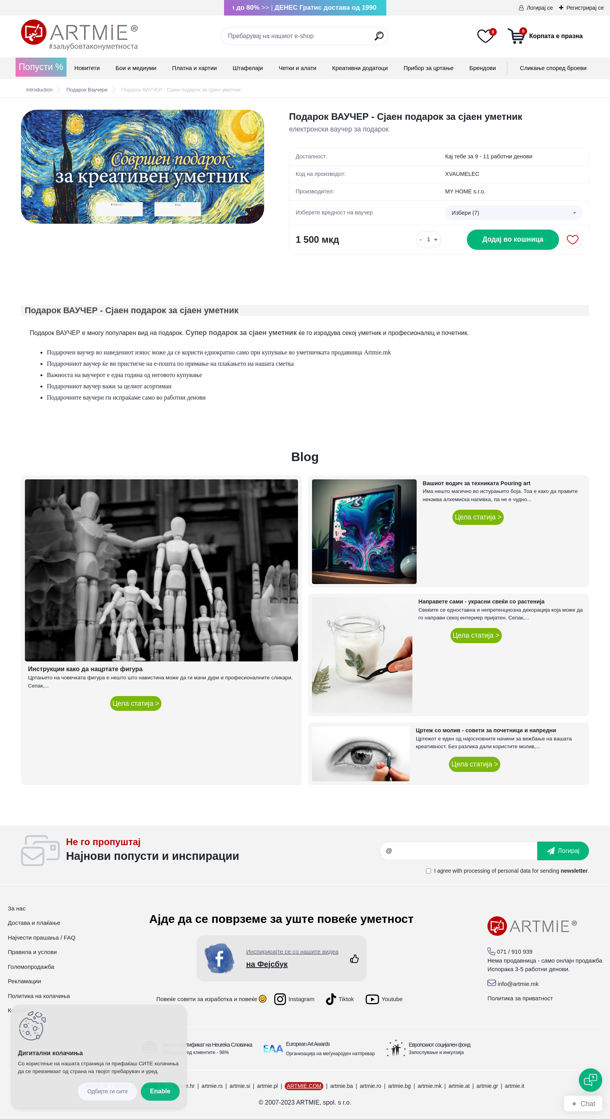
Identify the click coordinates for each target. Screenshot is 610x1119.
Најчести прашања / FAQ (41, 937)
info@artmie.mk (518, 983)
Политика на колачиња (39, 996)
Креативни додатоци (360, 68)
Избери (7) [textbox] (465, 213)
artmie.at (459, 1086)
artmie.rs (212, 1086)
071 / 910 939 (515, 951)
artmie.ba (341, 1086)
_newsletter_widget (223, 851)
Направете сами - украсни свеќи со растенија (482, 601)
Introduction (39, 90)
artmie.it (514, 1086)
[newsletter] (563, 851)
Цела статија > (135, 703)
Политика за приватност (520, 998)
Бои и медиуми (136, 68)
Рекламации (24, 981)
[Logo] (79, 35)
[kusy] (428, 239)
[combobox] (513, 213)
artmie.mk (430, 1086)
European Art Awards (308, 1044)
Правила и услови (32, 952)
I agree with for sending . (511, 871)
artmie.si (240, 1086)
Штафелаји (248, 68)
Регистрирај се (585, 8)
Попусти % (41, 67)
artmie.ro (370, 1086)
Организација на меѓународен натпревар (330, 1053)
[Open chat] (590, 1080)
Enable (160, 1091)
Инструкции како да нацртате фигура (85, 669)
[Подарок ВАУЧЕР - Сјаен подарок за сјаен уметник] (142, 167)
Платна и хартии (194, 68)
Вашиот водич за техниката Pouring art (477, 483)
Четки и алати (297, 68)
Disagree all (107, 1091)
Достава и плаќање (34, 922)
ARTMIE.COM (304, 1086)
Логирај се (540, 8)
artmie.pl (267, 1086)
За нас (17, 908)
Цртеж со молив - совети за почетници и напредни (486, 730)
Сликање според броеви (553, 68)
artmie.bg (399, 1086)
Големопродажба (31, 966)
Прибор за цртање (428, 68)
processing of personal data (497, 871)
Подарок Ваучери (87, 90)
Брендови (483, 68)
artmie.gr (487, 1086)
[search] (379, 39)
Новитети (87, 68)
